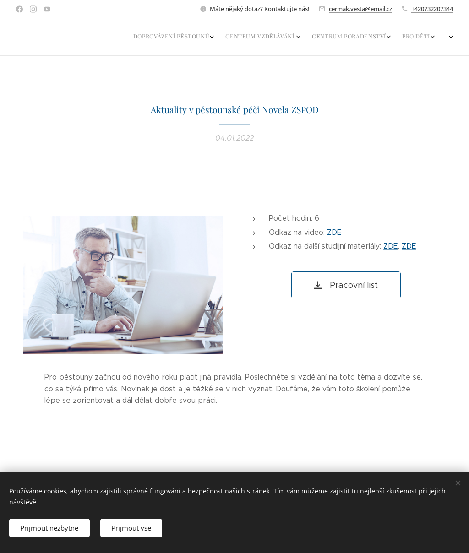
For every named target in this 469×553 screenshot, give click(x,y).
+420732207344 (432, 9)
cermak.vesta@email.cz (360, 9)
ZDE (334, 232)
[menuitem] (386, 37)
